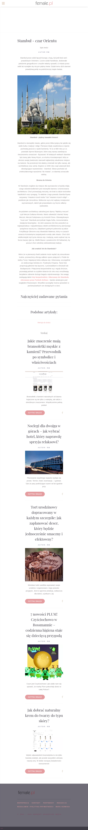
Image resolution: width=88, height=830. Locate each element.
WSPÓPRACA (23, 803)
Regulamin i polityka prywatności (35, 806)
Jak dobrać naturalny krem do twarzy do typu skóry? (44, 715)
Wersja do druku (44, 323)
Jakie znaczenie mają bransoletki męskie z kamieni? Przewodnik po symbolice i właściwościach (44, 352)
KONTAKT (36, 803)
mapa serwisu (63, 806)
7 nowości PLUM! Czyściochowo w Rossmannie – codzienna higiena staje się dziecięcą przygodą (43, 625)
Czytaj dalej (35, 413)
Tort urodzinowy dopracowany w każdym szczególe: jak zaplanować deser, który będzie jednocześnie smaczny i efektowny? (44, 523)
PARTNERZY (48, 803)
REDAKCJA (62, 803)
